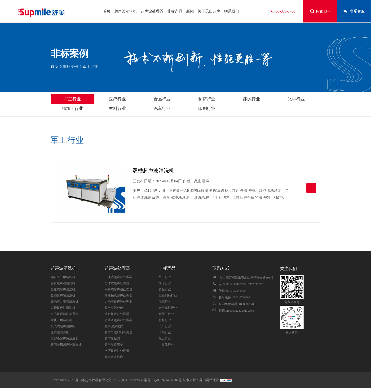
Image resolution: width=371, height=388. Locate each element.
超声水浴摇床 (114, 357)
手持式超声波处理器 (118, 289)
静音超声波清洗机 (63, 283)
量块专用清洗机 (61, 320)
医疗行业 (117, 99)
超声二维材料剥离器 (118, 332)
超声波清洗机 (125, 11)
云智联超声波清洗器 (64, 338)
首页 (106, 11)
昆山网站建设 (209, 380)
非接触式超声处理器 (118, 295)
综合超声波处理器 (117, 314)
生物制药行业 (168, 295)
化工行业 (165, 338)
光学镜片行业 (168, 308)
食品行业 (162, 99)
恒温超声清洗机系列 (64, 314)
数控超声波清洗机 (63, 295)
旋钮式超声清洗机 (63, 289)
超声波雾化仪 (114, 326)
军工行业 (72, 99)
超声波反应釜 (114, 344)
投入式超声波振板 (63, 326)
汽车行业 (162, 108)
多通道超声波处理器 (118, 320)
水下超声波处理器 (117, 351)
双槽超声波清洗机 (153, 171)
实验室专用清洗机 (63, 277)
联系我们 (231, 11)
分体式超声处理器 (117, 283)
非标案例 (70, 67)
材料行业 (117, 108)
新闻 (190, 11)
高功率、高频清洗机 (64, 301)
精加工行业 (72, 108)
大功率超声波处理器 (118, 301)
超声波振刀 (112, 338)
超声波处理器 (152, 11)
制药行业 (206, 99)
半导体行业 (166, 344)
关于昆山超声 (209, 11)
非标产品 (174, 11)
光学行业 (296, 99)
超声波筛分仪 (114, 308)
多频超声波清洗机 (63, 308)
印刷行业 (206, 108)
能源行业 (251, 99)
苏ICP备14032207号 (168, 380)
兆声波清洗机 (60, 332)
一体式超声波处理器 (118, 277)
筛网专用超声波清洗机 (66, 344)
